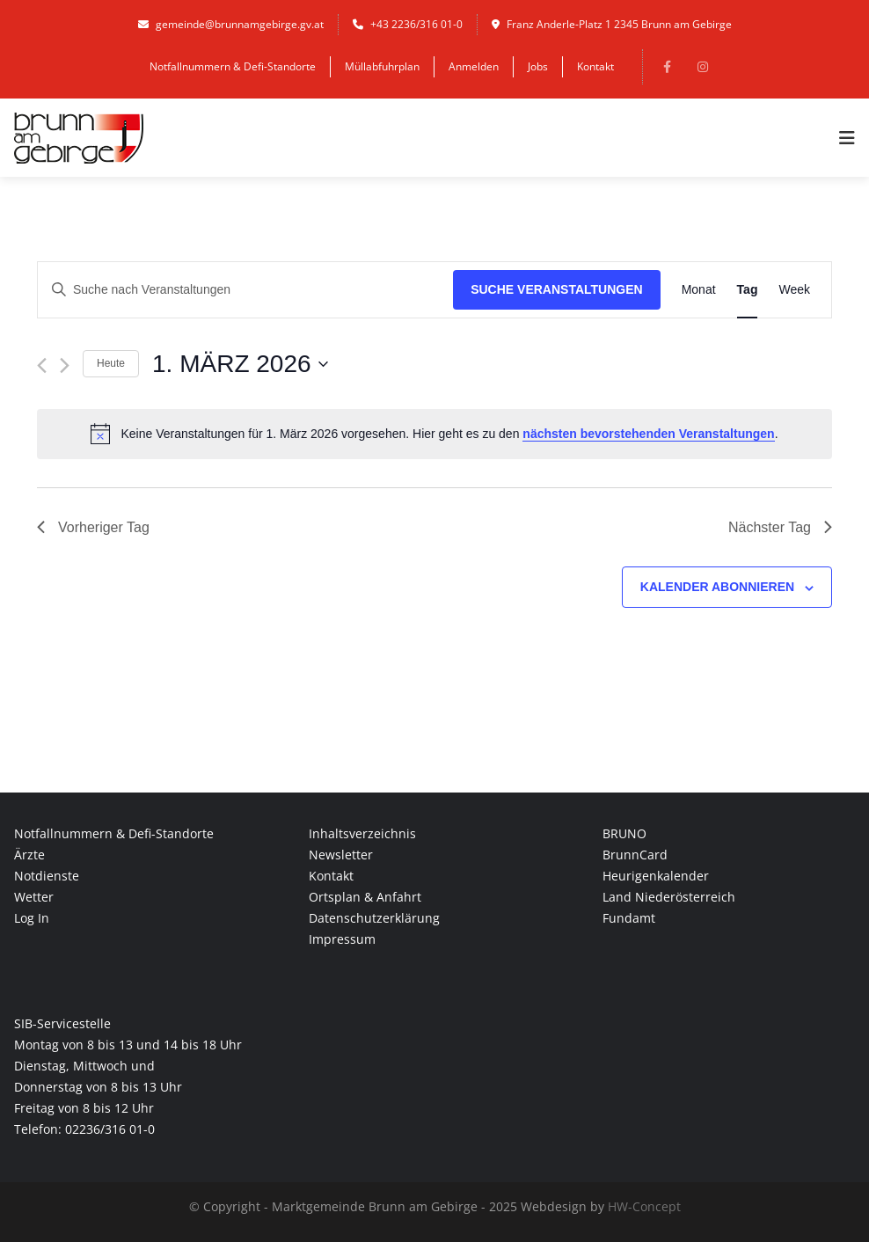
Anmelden (474, 66)
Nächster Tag (780, 527)
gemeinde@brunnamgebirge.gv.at (231, 24)
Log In (31, 918)
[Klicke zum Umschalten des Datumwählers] (240, 364)
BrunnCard (635, 854)
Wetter (34, 896)
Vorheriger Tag (93, 527)
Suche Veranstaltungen (557, 289)
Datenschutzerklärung (374, 918)
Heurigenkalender (655, 875)
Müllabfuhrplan (382, 66)
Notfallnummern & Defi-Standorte (233, 66)
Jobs (538, 66)
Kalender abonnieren (717, 587)
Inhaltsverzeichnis (362, 833)
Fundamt (628, 918)
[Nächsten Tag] (64, 365)
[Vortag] (42, 365)
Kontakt (595, 66)
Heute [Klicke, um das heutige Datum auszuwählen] (111, 363)
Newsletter (341, 854)
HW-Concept (644, 1206)
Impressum (342, 939)
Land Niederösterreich (668, 896)
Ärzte (29, 854)
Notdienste (46, 875)
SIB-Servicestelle (62, 1023)
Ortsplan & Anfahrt (365, 896)
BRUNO (624, 833)
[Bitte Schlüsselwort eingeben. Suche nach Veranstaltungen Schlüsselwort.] (245, 290)
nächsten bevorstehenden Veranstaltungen (648, 434)
